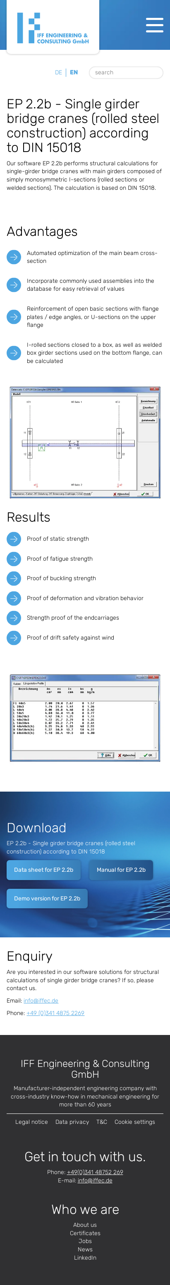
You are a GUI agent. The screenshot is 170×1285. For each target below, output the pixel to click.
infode (41, 1000)
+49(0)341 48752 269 (95, 1172)
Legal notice (31, 1122)
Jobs (85, 1241)
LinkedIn (85, 1257)
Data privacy (72, 1122)
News (85, 1249)
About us (85, 1225)
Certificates (85, 1233)
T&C (101, 1122)
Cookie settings (135, 1122)
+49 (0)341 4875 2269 (55, 1013)
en (74, 72)
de (58, 72)
